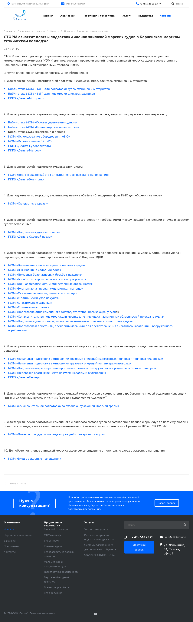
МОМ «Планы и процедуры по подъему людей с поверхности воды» (56, 434)
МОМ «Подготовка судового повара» (34, 232)
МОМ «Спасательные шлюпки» (30, 302)
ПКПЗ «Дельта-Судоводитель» (29, 146)
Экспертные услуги (96, 529)
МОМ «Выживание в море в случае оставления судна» (46, 265)
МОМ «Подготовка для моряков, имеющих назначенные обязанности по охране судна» (70, 321)
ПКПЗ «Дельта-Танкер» (24, 377)
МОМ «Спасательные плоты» (28, 307)
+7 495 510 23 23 (149, 3)
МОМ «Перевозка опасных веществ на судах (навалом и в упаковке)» (57, 372)
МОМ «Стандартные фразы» (28, 203)
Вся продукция (53, 592)
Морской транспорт (56, 529)
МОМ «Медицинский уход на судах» (33, 298)
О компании (12, 522)
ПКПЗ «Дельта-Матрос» (24, 150)
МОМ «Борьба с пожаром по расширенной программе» (47, 279)
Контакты (10, 551)
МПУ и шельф (52, 535)
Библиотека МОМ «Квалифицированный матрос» (43, 127)
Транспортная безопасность (61, 571)
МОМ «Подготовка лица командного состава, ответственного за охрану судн (62, 311)
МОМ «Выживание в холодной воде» (35, 269)
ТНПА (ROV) (51, 540)
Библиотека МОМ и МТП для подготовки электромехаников (51, 93)
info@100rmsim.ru (76, 3)
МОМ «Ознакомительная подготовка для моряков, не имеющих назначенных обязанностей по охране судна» (86, 316)
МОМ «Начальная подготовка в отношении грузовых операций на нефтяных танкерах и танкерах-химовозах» (86, 358)
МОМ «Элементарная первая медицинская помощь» (45, 288)
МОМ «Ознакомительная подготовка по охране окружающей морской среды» (63, 406)
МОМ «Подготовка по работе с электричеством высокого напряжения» (58, 174)
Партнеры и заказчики (17, 535)
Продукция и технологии (53, 524)
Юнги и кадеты (53, 546)
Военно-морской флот (57, 587)
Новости (9, 529)
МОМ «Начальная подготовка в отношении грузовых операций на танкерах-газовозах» (69, 363)
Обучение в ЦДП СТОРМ (99, 554)
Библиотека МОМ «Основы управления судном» (42, 122)
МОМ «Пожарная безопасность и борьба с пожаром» (45, 274)
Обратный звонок (139, 547)
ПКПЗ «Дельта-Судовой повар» (30, 236)
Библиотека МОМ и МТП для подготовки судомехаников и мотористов (59, 88)
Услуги (89, 522)
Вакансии (9, 540)
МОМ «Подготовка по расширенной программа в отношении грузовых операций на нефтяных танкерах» (82, 368)
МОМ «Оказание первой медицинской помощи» (42, 293)
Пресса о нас (11, 546)
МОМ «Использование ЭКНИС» (30, 141)
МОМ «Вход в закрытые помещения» (34, 458)
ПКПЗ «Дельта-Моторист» (26, 98)
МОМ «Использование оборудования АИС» (39, 136)
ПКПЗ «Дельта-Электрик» (26, 179)
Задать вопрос (166, 502)
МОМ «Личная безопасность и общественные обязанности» (50, 283)
